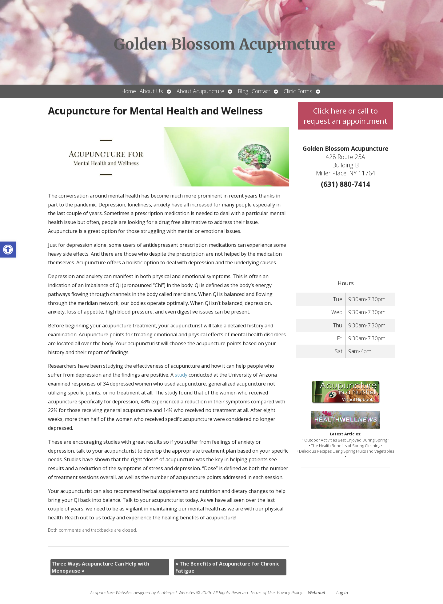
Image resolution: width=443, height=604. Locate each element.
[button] (8, 250)
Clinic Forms (298, 91)
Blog (243, 91)
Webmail (316, 592)
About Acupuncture (200, 91)
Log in (342, 592)
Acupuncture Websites (111, 592)
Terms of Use (262, 592)
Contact (261, 91)
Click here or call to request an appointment (345, 116)
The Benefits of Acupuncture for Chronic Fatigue (227, 567)
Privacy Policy (289, 592)
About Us (151, 91)
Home (128, 91)
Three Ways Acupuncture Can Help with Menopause (100, 567)
